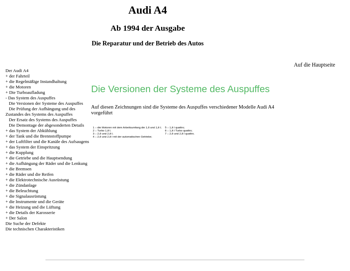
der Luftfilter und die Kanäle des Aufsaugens (49, 141)
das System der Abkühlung (33, 130)
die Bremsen (20, 168)
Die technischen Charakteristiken (35, 228)
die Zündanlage (23, 185)
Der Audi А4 (16, 70)
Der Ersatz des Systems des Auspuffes (43, 119)
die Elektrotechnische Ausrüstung (39, 179)
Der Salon (18, 217)
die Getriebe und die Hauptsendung (40, 157)
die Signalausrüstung (27, 196)
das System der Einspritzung (34, 146)
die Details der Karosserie (32, 212)
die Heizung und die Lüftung (34, 207)
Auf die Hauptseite (314, 65)
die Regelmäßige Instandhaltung (38, 81)
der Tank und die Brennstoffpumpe (40, 136)
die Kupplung (21, 152)
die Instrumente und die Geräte (36, 201)
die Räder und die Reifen (31, 174)
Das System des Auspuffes (31, 97)
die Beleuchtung (23, 190)
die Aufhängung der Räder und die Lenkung (48, 163)
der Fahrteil (19, 76)
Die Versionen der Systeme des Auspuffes (46, 103)
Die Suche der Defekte (25, 223)
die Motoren (20, 86)
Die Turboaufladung (27, 92)
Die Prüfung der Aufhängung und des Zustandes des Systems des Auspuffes (40, 111)
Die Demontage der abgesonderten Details (46, 125)
